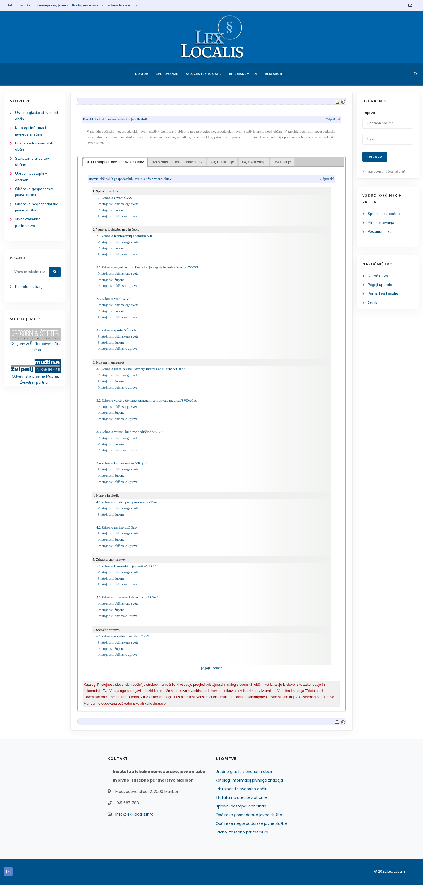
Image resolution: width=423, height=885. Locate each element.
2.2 (147, 267)
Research (273, 74)
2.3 (114, 299)
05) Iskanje (282, 162)
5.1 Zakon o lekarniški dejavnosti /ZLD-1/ (126, 566)
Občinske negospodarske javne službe (251, 823)
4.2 (116, 527)
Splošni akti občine (384, 213)
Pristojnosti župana (111, 210)
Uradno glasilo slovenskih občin (245, 771)
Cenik (372, 302)
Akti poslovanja (381, 222)
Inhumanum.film (243, 74)
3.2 (146, 400)
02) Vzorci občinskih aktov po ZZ (177, 162)
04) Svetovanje (254, 162)
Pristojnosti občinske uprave (117, 216)
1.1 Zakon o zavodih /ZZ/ (114, 198)
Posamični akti (380, 231)
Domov (141, 74)
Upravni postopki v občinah (241, 806)
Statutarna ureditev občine (241, 797)
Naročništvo (378, 275)
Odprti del (333, 119)
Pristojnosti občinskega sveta (118, 204)
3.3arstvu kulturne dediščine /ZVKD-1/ (131, 432)
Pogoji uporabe (380, 284)
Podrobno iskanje (30, 286)
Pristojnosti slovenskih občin (242, 789)
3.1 (140, 369)
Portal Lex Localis (383, 293)
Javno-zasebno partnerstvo (242, 832)
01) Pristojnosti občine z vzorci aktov (115, 162)
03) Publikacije (222, 162)
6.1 (122, 636)
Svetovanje (167, 74)
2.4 (116, 330)
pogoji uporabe (211, 668)
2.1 (125, 236)
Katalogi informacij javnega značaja (249, 780)
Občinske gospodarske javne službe (249, 814)
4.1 (126, 502)
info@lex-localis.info (134, 814)
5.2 (127, 597)
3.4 (121, 463)
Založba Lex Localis (203, 74)
